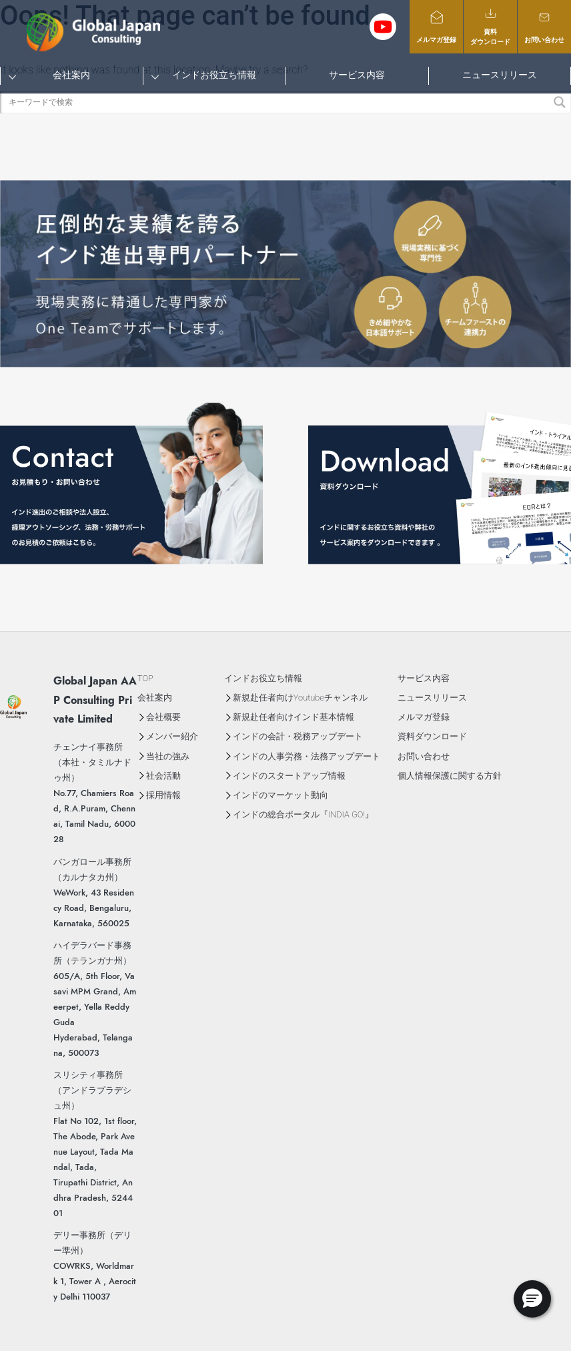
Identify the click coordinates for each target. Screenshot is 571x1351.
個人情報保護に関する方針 (450, 776)
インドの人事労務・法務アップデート (306, 756)
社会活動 (163, 776)
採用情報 (163, 795)
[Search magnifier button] (559, 102)
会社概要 (163, 717)
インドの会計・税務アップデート (298, 736)
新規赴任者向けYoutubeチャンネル (300, 698)
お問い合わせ (544, 26)
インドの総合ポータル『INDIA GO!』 (303, 814)
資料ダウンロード (490, 26)
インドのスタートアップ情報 (289, 776)
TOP (145, 678)
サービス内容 (357, 74)
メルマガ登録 (436, 26)
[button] (532, 1299)
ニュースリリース (499, 74)
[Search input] (278, 102)
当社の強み (167, 756)
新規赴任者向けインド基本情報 (293, 717)
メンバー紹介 (172, 736)
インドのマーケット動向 (280, 795)
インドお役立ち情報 (214, 74)
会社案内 (71, 74)
